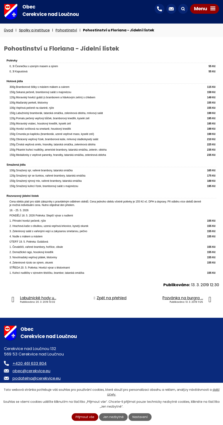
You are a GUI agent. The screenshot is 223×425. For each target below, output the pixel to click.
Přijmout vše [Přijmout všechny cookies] (85, 417)
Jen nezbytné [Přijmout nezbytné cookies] (113, 417)
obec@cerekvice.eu (31, 371)
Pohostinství (66, 30)
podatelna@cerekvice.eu (36, 378)
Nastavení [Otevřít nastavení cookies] (140, 417)
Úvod (8, 30)
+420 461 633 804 (29, 363)
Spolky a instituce (34, 30)
